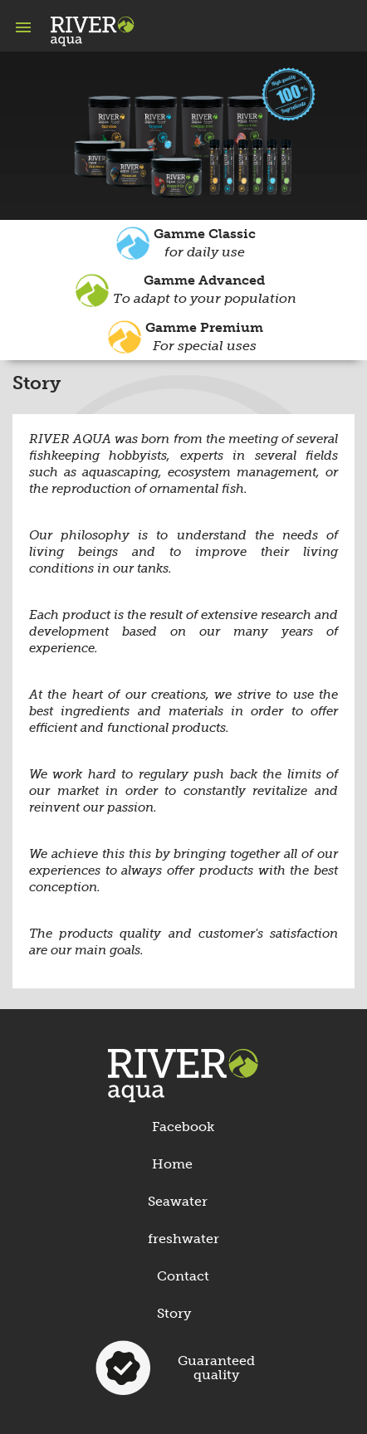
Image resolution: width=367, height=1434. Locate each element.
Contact (183, 1276)
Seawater (178, 1201)
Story (174, 1313)
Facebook (183, 1126)
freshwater (183, 1238)
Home (172, 1164)
